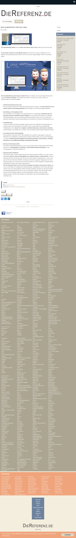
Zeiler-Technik (20, 467)
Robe (18, 418)
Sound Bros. (20, 434)
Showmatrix (35, 428)
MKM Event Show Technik (23, 385)
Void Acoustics (5, 459)
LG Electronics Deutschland (24, 357)
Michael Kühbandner (6, 488)
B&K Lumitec (4, 251)
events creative (36, 297)
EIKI (2, 289)
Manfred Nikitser (59, 483)
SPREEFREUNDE (37, 436)
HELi (18, 322)
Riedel (49, 416)
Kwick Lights (36, 346)
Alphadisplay (36, 232)
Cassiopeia (4, 266)
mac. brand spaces (37, 369)
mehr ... (59, 49)
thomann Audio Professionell (55, 444)
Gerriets (3, 312)
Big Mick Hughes (46, 476)
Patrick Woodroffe (32, 489)
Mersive (35, 382)
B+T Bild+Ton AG (37, 251)
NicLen (34, 392)
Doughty (19, 284)
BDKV (18, 255)
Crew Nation (36, 276)
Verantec (19, 452)
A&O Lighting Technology (23, 222)
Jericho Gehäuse (21, 338)
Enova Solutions (21, 292)
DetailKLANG (4, 281)
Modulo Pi (3, 387)
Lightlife (3, 361)
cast (18, 266)
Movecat (3, 388)
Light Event (35, 359)
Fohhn (18, 307)
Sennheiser (4, 426)
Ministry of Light (36, 384)
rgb (33, 416)
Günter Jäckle (4, 481)
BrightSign (35, 260)
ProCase (50, 408)
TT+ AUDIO (20, 449)
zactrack (3, 467)
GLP (49, 312)
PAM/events (4, 402)
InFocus (3, 333)
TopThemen (38, 517)
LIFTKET (3, 359)
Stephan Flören (32, 493)
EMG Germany (36, 291)
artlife (49, 235)
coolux (34, 274)
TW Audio (50, 449)
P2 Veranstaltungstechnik (23, 400)
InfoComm (50, 331)
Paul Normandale (46, 489)
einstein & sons (20, 289)
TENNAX (19, 444)
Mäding (50, 371)
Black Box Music (5, 258)
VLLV (18, 457)
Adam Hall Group (5, 227)
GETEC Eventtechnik (22, 312)
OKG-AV (35, 397)
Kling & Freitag (20, 343)
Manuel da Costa (32, 484)
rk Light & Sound (5, 418)
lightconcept (51, 359)
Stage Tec (3, 437)
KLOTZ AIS (35, 343)
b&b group (35, 250)
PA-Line (34, 400)
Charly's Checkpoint (6, 268)
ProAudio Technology (38, 408)
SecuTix (35, 424)
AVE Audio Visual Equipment (8, 247)
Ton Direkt (35, 446)
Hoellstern (35, 325)
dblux (2, 279)
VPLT (49, 459)
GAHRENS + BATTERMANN (40, 309)
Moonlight (35, 387)
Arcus (2, 235)
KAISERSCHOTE (52, 340)
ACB (18, 225)
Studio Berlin (36, 439)
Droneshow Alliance (6, 286)
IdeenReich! (4, 328)
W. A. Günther (51, 460)
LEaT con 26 (60, 59)
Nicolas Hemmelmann (33, 488)
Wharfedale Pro (5, 464)
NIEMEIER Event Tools (53, 392)
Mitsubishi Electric (5, 385)
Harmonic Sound (52, 318)
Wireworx (50, 464)
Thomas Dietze (45, 493)
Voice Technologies (37, 457)
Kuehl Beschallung (6, 346)
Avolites (50, 248)
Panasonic (50, 402)
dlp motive (35, 282)
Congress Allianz (37, 273)
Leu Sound (35, 356)
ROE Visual (51, 418)
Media (38, 511)
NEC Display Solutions (22, 390)
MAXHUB (50, 375)
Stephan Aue (18, 493)
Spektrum (3, 436)
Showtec (3, 429)
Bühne (38, 501)
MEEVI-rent (20, 380)
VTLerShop (4, 460)
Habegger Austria (37, 317)
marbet (50, 374)
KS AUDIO (35, 344)
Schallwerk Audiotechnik (7, 423)
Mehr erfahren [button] (6, 535)
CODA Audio (36, 271)
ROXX (18, 420)
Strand (3, 439)
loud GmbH (20, 366)
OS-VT (50, 398)
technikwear (51, 442)
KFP (34, 341)
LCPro (18, 353)
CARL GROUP (36, 264)
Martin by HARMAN (37, 375)
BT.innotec (35, 261)
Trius (34, 447)
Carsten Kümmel (5, 478)
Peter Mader (4, 491)
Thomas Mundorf (5, 494)
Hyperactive (20, 326)
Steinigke (50, 437)
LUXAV (34, 367)
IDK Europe (20, 328)
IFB (33, 328)
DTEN (18, 286)
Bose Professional (52, 258)
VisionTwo (19, 455)
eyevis (49, 300)
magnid (50, 372)
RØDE (34, 420)
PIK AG (19, 405)
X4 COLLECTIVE (21, 465)
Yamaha (50, 465)
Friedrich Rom (18, 479)
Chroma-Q (50, 268)
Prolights (19, 410)
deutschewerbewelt (21, 281)
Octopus (50, 395)
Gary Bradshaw (32, 479)
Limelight (50, 361)
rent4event (50, 415)
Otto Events (4, 400)
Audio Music (4, 242)
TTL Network (36, 449)
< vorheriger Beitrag (21, 206)
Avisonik (50, 247)
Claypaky (3, 269)
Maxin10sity (4, 377)
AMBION (50, 232)
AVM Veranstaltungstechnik (23, 248)
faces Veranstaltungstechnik (8, 302)
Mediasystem (51, 379)
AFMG (49, 229)
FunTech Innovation (22, 309)
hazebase (3, 320)
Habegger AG (20, 317)
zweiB (49, 468)
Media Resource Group (7, 379)
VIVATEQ (50, 455)
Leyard (50, 356)
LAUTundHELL (52, 349)
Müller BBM (35, 388)
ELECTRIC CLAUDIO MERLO (8, 291)
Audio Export (51, 240)
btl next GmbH (51, 261)
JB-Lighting (4, 338)
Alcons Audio (51, 230)
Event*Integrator (52, 295)
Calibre (3, 264)
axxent (3, 250)
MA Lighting (20, 369)
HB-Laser (19, 320)
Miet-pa (3, 384)
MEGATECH (4, 382)
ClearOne (35, 269)
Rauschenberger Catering (7, 415)
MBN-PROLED (20, 377)
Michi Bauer (18, 488)
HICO (34, 322)
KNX (49, 343)
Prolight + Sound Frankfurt (7, 410)
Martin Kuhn (31, 486)
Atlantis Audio (4, 240)
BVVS (49, 263)
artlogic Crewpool (5, 237)
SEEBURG (51, 424)
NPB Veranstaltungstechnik (54, 393)
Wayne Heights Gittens (20, 494)
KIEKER (50, 341)
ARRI (34, 235)
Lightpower (19, 361)
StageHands (20, 437)
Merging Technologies (22, 382)
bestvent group (51, 255)
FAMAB (50, 302)
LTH (34, 366)
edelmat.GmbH (20, 287)
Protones (19, 411)
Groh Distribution (52, 313)
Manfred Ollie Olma (6, 484)
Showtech (19, 429)
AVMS (34, 248)
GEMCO (19, 310)
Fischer (50, 304)
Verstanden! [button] (68, 534)
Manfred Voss (18, 484)
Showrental (51, 428)
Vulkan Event (36, 460)
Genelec (35, 310)
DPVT (49, 284)
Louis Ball (44, 483)
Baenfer (19, 253)
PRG (2, 408)
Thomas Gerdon (59, 493)
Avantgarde (20, 245)
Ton (38, 515)
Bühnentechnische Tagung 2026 (65, 38)
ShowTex (35, 429)
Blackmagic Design (21, 258)
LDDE (49, 353)
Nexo (18, 392)
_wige (18, 470)
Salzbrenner (4, 421)
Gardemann (51, 309)
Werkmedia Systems (22, 462)
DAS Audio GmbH (52, 278)
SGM (34, 426)
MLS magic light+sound (38, 385)
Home (28, 206)
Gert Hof (44, 479)
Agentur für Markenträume (7, 230)
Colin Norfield (31, 478)
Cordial (50, 274)
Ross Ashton (4, 493)
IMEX (18, 330)
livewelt (34, 362)
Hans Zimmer (31, 481)
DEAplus (35, 279)
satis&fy (35, 421)
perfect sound (51, 403)
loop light (3, 366)
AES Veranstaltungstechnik (39, 229)
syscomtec (19, 441)
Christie (34, 268)
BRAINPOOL (4, 260)
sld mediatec (20, 431)
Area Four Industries (22, 235)
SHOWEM (4, 428)
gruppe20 (19, 315)
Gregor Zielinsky (59, 479)
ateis (34, 238)
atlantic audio (51, 238)
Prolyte (34, 410)
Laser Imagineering (6, 349)
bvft (33, 263)
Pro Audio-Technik (21, 408)
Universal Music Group (22, 451)
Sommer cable (51, 433)
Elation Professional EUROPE (55, 289)
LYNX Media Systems (53, 367)
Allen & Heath (20, 232)
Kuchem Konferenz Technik (55, 344)
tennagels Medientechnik (7, 444)
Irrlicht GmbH (51, 333)
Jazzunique (51, 336)
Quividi (18, 413)
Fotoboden (35, 307)
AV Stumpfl (4, 245)
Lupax (3, 191)
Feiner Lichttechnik (6, 304)
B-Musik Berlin (51, 251)
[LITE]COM (4, 470)
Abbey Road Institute (53, 222)
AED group (19, 229)
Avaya (34, 245)
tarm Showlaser (21, 442)
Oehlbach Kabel (5, 397)
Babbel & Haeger (5, 253)
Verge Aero (35, 452)
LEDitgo (3, 356)
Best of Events (36, 255)
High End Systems (52, 322)
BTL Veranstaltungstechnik (7, 263)
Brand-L (19, 260)
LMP (2, 364)
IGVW (49, 328)
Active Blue (35, 225)
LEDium (19, 356)
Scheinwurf (19, 423)
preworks (50, 406)
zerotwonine (51, 467)
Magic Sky (35, 372)
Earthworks (51, 286)
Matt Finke (57, 486)
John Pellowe (4, 483)
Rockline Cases (36, 418)
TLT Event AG (20, 446)
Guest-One (51, 315)
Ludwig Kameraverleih (6, 367)
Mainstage (35, 374)
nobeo (18, 393)
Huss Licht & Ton (5, 326)
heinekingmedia (5, 322)
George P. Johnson (53, 310)
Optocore (19, 398)
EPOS (49, 292)
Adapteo (50, 227)
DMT (2, 284)
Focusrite (3, 307)
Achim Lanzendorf (5, 476)
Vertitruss (50, 452)
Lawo (2, 351)
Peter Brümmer (58, 489)
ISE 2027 (59, 78)
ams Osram (20, 233)
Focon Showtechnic (53, 305)
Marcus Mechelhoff (6, 486)
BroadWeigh (4, 261)
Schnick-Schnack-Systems (39, 423)
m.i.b (2, 369)
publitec (34, 411)
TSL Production (5, 449)
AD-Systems (51, 225)
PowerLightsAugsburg (38, 406)
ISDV (2, 335)
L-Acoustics (51, 346)
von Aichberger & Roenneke (24, 459)
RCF (18, 415)
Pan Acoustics (20, 402)
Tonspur (50, 446)
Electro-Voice (20, 291)
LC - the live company (53, 351)
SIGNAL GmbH (5, 431)
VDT (49, 451)
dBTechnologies (21, 279)
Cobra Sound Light (21, 271)
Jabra (49, 335)
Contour (19, 274)
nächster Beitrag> (35, 206)
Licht (38, 509)
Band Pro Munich (37, 253)
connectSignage (52, 273)
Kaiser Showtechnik (37, 340)
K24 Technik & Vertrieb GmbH (24, 340)
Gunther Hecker (19, 481)
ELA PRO (35, 289)
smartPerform (4, 433)
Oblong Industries (37, 395)
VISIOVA (35, 455)
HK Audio (35, 323)
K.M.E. (3, 340)
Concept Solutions (21, 273)
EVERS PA (19, 299)
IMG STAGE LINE (37, 330)
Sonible (3, 434)
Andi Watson (18, 476)
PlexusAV (50, 405)
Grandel (19, 313)
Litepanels (19, 362)
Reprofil (19, 416)
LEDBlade (50, 354)
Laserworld (19, 349)
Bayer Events (4, 255)
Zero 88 (34, 467)
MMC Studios (51, 385)
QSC (2, 413)
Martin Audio (20, 375)
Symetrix (50, 439)
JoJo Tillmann (18, 483)
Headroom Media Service (54, 320)
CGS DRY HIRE (37, 266)
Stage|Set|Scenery (37, 437)
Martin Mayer (45, 486)
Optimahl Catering (5, 398)
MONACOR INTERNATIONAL (24, 387)
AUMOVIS (50, 243)
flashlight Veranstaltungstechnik (24, 305)
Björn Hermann (58, 476)
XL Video (35, 465)
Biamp (18, 256)
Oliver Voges (58, 488)
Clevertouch (51, 269)
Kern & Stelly (20, 341)
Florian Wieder (5, 479)
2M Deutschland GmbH (7, 222)
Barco (49, 253)
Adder (2, 229)
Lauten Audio (36, 349)
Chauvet (19, 268)
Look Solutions (51, 364)
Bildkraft (50, 256)
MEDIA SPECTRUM (22, 379)
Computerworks (5, 273)
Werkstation (35, 462)
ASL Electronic (36, 237)
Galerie (38, 503)
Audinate (35, 240)
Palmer (50, 400)
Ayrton (18, 250)
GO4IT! (3, 313)
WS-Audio (3, 465)
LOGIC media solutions (38, 364)
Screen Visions (5, 424)
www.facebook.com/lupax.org (17, 186)
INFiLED (19, 331)
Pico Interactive (5, 405)
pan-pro (34, 402)
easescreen (4, 287)
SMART (50, 431)
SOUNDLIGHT (36, 434)
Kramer (19, 344)
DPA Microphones (37, 284)
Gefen (2, 310)
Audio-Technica (5, 243)
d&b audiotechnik (37, 278)
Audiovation (20, 243)
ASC (18, 237)
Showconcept (51, 426)
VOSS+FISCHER (37, 459)
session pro (20, 426)
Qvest (34, 413)
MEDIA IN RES (52, 377)
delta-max (50, 279)
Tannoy (50, 441)
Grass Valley (36, 313)
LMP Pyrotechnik (21, 364)
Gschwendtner (36, 315)
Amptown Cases (5, 233)
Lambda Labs (20, 348)
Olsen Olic (4, 489)
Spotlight (19, 436)
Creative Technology (6, 276)
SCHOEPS (51, 423)
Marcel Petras (45, 484)
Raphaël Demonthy (19, 491)
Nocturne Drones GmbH (38, 393)
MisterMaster (51, 384)
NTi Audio (3, 395)
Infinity (34, 331)
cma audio (4, 271)
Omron (50, 397)
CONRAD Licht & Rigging (7, 274)
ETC (2, 295)
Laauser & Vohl (5, 348)
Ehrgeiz (50, 287)
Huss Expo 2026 (61, 44)
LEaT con (19, 354)
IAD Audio (35, 326)
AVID (34, 247)
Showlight (19, 428)
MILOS (18, 384)
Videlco (3, 454)
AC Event (3, 225)
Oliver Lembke (45, 488)
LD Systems (36, 353)
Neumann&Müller (52, 390)
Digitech (50, 281)
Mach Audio (51, 369)
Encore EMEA (4, 292)
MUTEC (3, 390)
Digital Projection (37, 281)
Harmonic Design (37, 318)
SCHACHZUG (51, 421)
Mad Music (35, 371)
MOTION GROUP (52, 387)
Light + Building (21, 359)
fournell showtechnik (53, 307)
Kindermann (4, 343)
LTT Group (50, 366)
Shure (49, 429)
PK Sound (35, 405)
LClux (2, 353)
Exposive (19, 300)
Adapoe (34, 227)
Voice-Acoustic (51, 457)
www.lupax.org (10, 185)
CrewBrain (50, 276)
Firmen (9, 194)
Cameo (19, 264)
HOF (49, 325)
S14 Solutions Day (61, 51)
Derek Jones (58, 478)
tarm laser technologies (7, 442)
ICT (49, 326)
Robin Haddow (31, 491)
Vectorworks (4, 452)
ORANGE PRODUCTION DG (40, 398)
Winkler (34, 464)
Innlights (19, 333)
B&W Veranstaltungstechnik (24, 251)
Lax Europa (20, 351)
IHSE (2, 330)
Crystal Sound (4, 278)
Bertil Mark (30, 476)
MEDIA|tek (4, 380)
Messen (38, 513)
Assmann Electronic (53, 237)
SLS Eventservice (37, 431)
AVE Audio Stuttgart (53, 245)
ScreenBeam (20, 424)
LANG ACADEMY (52, 348)
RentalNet (3, 416)
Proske (3, 411)
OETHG (19, 397)
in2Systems (4, 331)
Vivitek (3, 457)
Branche (3, 194)
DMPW (50, 282)
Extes (34, 300)
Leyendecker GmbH (6, 357)
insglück (35, 333)
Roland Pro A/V (5, 420)
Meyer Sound (51, 382)
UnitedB (3, 451)
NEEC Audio (36, 390)
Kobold (3, 344)
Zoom (18, 468)
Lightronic (35, 361)
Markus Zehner (5, 375)
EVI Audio (35, 299)
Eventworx (4, 299)
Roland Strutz (58, 491)
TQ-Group (3, 447)
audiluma (19, 240)
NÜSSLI (19, 395)
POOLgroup (20, 406)
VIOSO (34, 454)
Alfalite (3, 232)
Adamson (19, 227)
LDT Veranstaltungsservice (8, 354)
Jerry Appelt (58, 481)
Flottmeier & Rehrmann (38, 305)
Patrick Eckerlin (18, 489)
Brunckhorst (20, 261)
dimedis (3, 282)
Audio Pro (19, 242)
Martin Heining (18, 486)
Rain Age (50, 413)
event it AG (35, 295)
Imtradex (50, 330)
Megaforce (50, 380)
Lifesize (50, 357)
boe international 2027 (62, 72)
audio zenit (35, 242)
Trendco (19, 447)
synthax (3, 441)
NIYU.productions (5, 393)
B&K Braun (51, 250)
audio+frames (51, 242)
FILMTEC (35, 304)
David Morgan (45, 478)
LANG (34, 348)
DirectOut (19, 282)
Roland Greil (45, 491)
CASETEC (50, 264)
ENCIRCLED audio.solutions (55, 291)
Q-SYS (50, 411)
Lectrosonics (36, 354)
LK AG (49, 362)
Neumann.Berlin (5, 392)
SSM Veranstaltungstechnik (55, 436)
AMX (34, 233)
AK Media (19, 230)
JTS (49, 338)
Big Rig (34, 256)
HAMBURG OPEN (52, 317)
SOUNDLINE (51, 434)
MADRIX (3, 372)
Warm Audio (4, 462)
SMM (18, 433)
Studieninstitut (20, 439)
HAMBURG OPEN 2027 (63, 66)
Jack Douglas (45, 481)
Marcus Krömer (58, 484)
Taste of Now (36, 442)
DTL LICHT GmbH (37, 286)
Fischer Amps (4, 305)
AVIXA (3, 248)
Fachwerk (19, 302)
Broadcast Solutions (53, 260)
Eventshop (50, 297)
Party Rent (4, 403)
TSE (49, 447)
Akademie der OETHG (38, 230)
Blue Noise (35, 258)
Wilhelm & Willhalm (21, 464)
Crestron (19, 276)
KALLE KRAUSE (5, 341)
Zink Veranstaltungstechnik (8, 468)
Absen (49, 224)
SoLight (34, 433)
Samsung (19, 421)
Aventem (19, 247)
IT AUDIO (19, 335)
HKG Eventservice (52, 323)
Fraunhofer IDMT (5, 309)
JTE (34, 338)
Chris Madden (18, 478)
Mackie (3, 371)
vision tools (51, 454)
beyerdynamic (4, 256)
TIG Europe (4, 446)
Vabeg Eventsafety (37, 451)
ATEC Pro (19, 238)
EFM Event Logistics (38, 287)
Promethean (51, 410)
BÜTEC (19, 263)
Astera (3, 238)
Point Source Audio (6, 406)
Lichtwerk (35, 357)
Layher (34, 351)
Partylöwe (19, 403)
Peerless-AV (36, 403)
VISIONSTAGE (5, 455)
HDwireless (35, 320)
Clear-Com (19, 269)
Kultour (19, 346)
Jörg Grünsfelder (32, 483)
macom (19, 371)
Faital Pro (35, 302)
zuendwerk (35, 468)
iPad (38, 505)
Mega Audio (35, 380)
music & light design (53, 388)
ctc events (19, 278)
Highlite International (6, 323)
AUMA (34, 243)
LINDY (3, 362)
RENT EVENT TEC (37, 415)
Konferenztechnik (38, 507)
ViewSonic (19, 454)
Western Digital (52, 462)
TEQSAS (35, 444)
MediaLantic (36, 379)
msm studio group (21, 388)
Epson (49, 294)
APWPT (50, 233)
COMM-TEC (51, 271)
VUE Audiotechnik (21, 460)
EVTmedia (50, 299)
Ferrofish (19, 304)
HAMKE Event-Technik (7, 318)
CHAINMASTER (52, 266)
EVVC (2, 300)
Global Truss (36, 312)
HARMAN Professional (22, 318)
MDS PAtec (35, 377)
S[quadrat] (35, 441)
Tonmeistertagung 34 (62, 84)
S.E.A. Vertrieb (51, 420)
